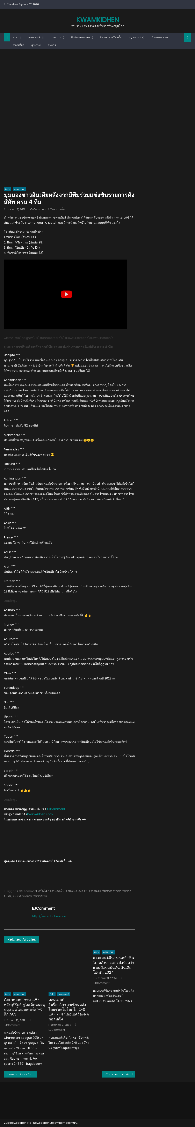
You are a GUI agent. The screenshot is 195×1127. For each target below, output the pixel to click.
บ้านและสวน (160, 37)
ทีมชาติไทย (40, 896)
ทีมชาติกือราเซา (111, 891)
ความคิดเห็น (57, 891)
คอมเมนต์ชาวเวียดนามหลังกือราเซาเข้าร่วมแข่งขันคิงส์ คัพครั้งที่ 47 (23, 1074)
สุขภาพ (36, 45)
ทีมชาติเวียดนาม (22, 896)
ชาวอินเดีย (95, 891)
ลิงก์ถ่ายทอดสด (80, 37)
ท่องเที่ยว (18, 45)
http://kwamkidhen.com (49, 916)
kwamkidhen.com (40, 814)
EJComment (38, 209)
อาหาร (52, 45)
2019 (20, 891)
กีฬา (7, 189)
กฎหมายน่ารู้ (137, 37)
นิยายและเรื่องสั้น (111, 37)
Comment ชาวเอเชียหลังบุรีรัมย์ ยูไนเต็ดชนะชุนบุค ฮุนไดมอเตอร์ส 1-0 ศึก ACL (24, 1007)
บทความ (55, 37)
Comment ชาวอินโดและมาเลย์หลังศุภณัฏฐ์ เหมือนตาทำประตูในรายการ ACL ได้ (120, 1074)
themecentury (67, 1123)
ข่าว (16, 37)
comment (30, 891)
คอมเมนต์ (34, 37)
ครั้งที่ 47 (43, 891)
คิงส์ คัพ (82, 891)
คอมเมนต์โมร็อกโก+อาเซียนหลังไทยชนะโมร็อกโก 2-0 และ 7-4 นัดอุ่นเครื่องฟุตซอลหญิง (69, 1009)
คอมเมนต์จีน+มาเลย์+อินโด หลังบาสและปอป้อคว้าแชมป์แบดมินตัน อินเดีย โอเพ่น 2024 (113, 965)
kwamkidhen (97, 19)
